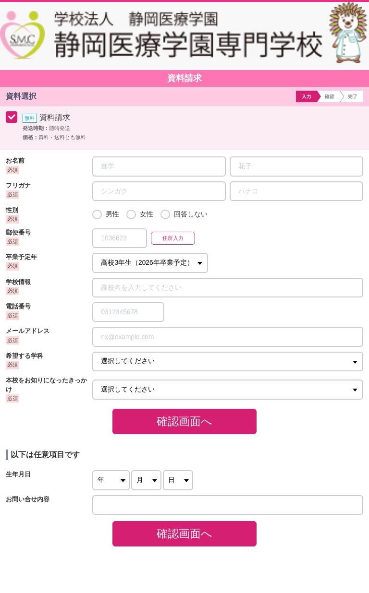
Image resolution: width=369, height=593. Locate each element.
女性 (146, 214)
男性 (112, 214)
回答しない (191, 214)
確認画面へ (184, 421)
